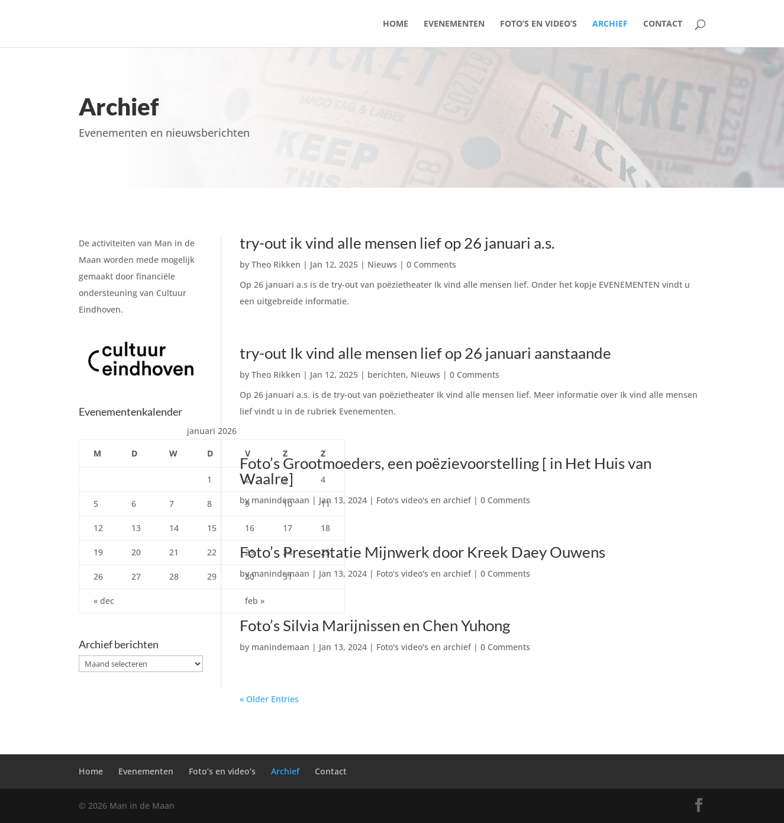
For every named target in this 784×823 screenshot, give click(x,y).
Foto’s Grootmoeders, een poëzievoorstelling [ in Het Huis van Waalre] (445, 471)
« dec (103, 600)
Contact (662, 24)
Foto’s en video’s (538, 24)
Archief (610, 24)
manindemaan (280, 500)
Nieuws (382, 264)
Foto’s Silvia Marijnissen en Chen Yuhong (375, 625)
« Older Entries (269, 699)
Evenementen (454, 24)
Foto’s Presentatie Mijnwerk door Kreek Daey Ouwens (422, 551)
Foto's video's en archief (423, 500)
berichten (386, 374)
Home (395, 24)
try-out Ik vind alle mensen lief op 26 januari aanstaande (425, 352)
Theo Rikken (276, 264)
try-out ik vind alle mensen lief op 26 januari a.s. (397, 242)
